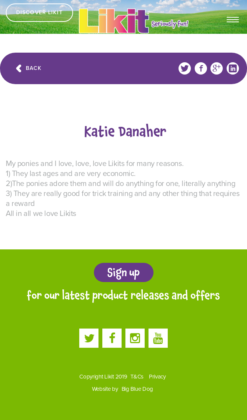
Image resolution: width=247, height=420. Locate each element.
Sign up (123, 272)
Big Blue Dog (138, 388)
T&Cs (137, 376)
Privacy (157, 376)
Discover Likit (39, 12)
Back (34, 68)
